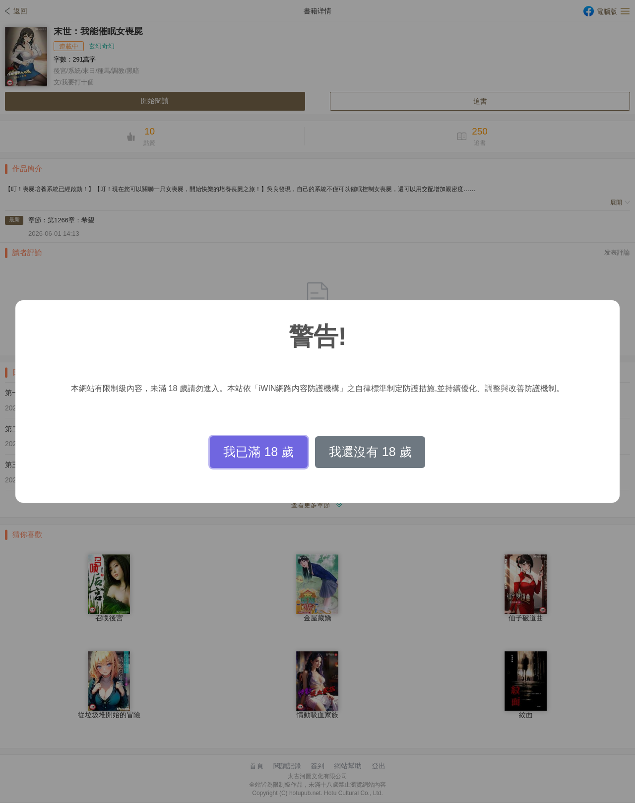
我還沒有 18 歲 (370, 452)
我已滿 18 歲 (258, 452)
